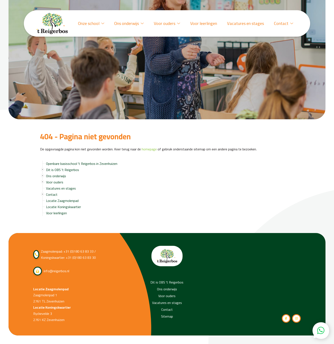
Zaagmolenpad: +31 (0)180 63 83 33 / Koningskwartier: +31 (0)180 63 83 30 (64, 254)
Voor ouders (166, 23)
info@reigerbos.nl (51, 271)
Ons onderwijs (128, 23)
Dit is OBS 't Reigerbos (62, 170)
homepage (149, 149)
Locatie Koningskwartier (63, 207)
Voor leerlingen (203, 23)
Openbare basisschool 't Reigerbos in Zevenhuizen (81, 164)
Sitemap (167, 316)
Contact (283, 23)
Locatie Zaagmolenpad (62, 201)
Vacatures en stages (245, 23)
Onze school (89, 23)
